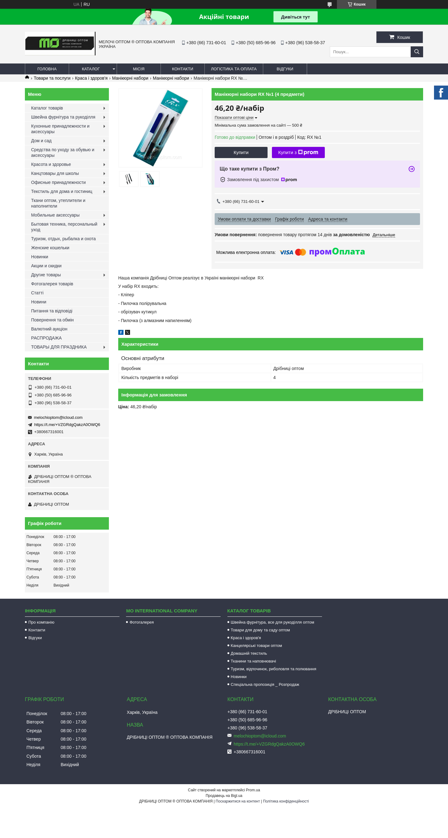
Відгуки (285, 69)
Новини (38, 301)
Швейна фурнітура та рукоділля (63, 117)
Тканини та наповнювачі (253, 661)
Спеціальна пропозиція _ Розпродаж (265, 684)
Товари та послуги (52, 78)
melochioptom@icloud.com (58, 417)
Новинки (39, 256)
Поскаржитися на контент (238, 801)
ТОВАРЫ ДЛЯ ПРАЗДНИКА (59, 346)
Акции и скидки (46, 265)
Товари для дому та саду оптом (260, 630)
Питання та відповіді (51, 310)
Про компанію (41, 622)
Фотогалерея (141, 622)
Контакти (182, 69)
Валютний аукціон (49, 328)
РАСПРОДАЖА (46, 337)
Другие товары (46, 274)
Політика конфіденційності (286, 801)
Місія (139, 69)
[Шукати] (417, 51)
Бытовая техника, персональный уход (64, 227)
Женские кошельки (50, 247)
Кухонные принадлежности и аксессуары (60, 129)
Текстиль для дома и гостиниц (61, 191)
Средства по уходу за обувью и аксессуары (62, 152)
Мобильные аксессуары (55, 215)
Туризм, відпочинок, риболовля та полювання (273, 669)
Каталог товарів (47, 107)
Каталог (91, 69)
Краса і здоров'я (91, 78)
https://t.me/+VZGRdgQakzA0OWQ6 (67, 424)
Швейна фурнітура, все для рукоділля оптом (272, 622)
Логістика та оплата (234, 69)
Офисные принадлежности (58, 182)
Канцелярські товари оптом (256, 645)
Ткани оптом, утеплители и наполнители (58, 203)
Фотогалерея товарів (52, 283)
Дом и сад (41, 140)
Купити (241, 152)
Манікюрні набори (130, 78)
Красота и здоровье (51, 164)
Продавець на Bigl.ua (224, 796)
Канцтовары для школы (55, 173)
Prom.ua (253, 790)
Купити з (298, 152)
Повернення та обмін (52, 319)
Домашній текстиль (249, 653)
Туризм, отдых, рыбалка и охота (63, 238)
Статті (37, 292)
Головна (47, 69)
